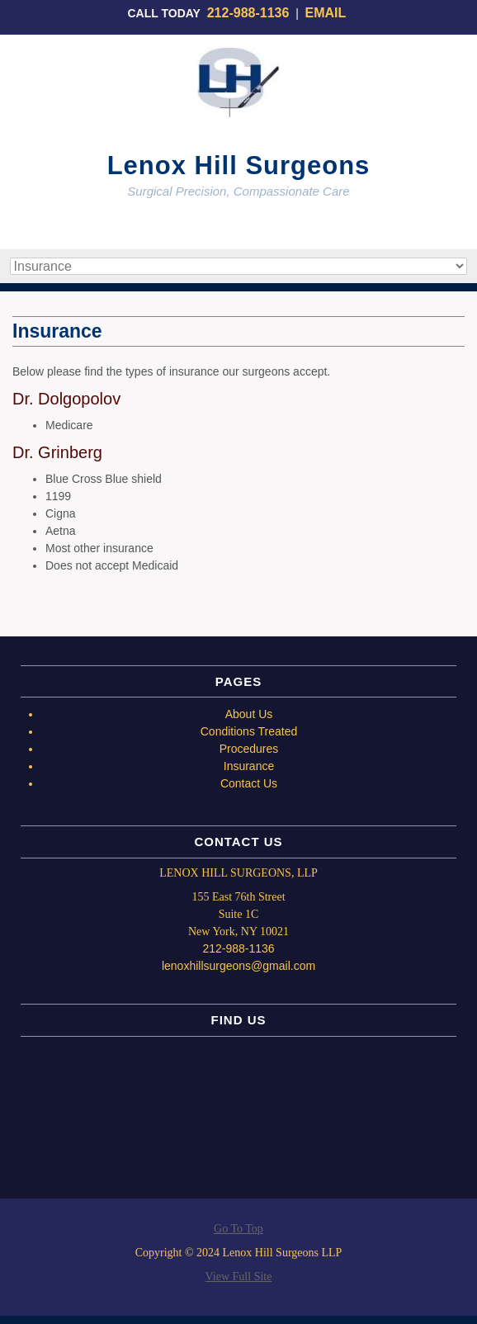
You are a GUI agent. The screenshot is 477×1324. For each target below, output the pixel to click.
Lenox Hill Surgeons (239, 165)
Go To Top (238, 1229)
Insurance (249, 766)
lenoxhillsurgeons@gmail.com (238, 965)
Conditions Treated (249, 731)
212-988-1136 (248, 13)
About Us (249, 714)
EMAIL (327, 13)
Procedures (249, 748)
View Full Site (238, 1276)
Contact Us (248, 783)
